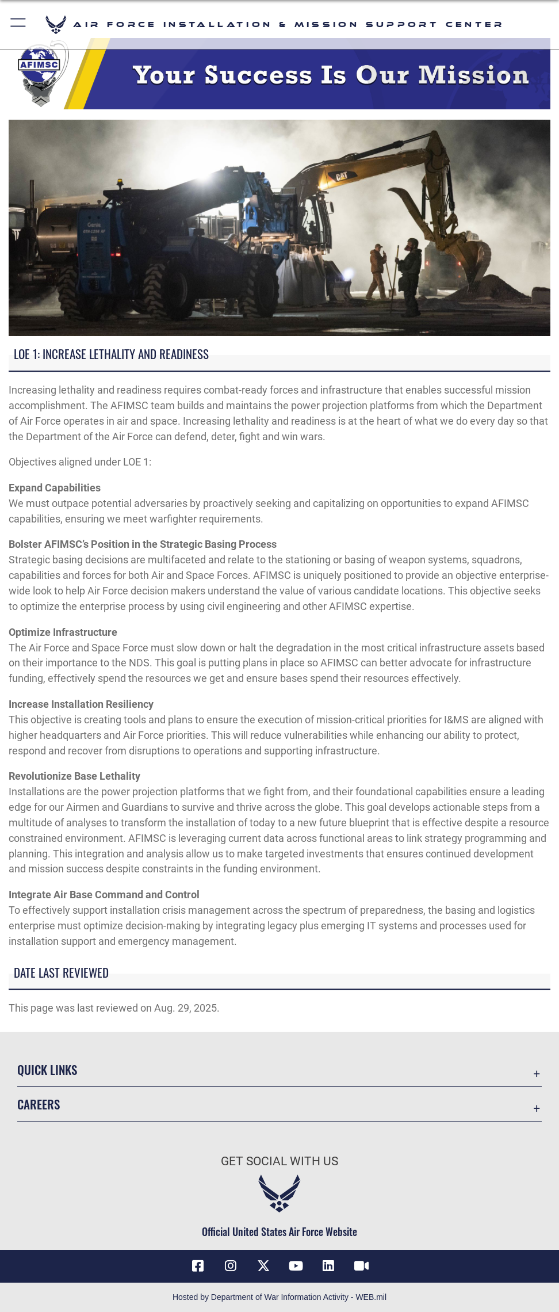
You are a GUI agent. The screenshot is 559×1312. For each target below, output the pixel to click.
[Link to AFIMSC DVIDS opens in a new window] (361, 1266)
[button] (18, 24)
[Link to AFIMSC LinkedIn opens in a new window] (328, 1266)
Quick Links (47, 1069)
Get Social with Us (279, 1161)
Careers (38, 1103)
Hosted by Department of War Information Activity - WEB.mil (279, 1297)
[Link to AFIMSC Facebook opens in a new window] (197, 1266)
